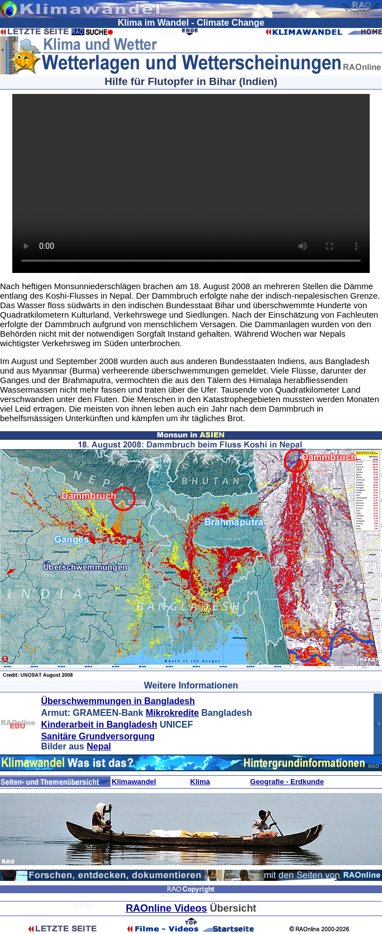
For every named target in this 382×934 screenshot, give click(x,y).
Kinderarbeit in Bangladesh (99, 724)
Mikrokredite (172, 713)
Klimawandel (134, 781)
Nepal (99, 746)
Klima (200, 781)
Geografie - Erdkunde (287, 781)
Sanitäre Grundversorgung (98, 736)
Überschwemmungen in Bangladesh (118, 701)
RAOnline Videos (166, 908)
